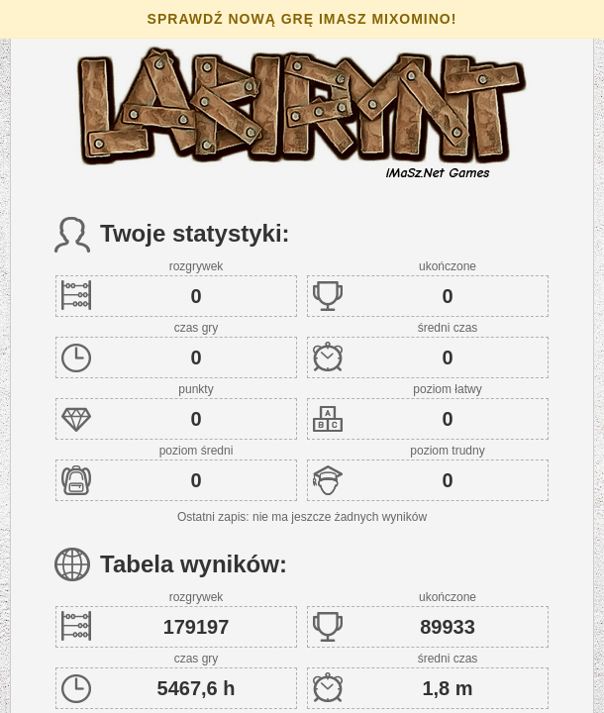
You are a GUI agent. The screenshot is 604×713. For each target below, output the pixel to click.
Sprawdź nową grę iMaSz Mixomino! (302, 19)
